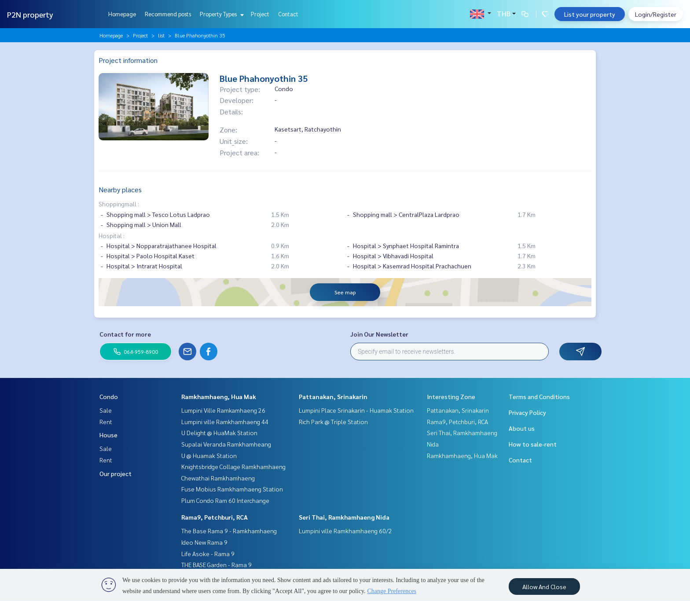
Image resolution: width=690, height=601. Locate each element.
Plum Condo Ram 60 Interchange (225, 500)
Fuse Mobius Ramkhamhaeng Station (232, 489)
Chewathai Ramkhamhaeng (218, 478)
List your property (589, 14)
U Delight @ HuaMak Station (219, 432)
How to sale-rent (533, 444)
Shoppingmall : (119, 204)
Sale (105, 410)
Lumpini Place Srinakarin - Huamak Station (356, 410)
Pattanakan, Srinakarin (333, 396)
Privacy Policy (527, 412)
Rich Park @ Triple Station (333, 421)
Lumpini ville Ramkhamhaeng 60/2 (345, 531)
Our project (115, 473)
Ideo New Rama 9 (204, 542)
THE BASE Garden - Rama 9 (216, 564)
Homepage (122, 14)
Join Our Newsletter (379, 334)
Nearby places (120, 189)
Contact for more (125, 334)
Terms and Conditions (539, 396)
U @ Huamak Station (209, 455)
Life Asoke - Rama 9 (208, 553)
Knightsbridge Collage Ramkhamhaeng (233, 466)
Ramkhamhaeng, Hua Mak (218, 396)
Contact (288, 14)
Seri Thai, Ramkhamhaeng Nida (344, 517)
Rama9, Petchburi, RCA (214, 517)
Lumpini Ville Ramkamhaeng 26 (223, 410)
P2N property (30, 14)
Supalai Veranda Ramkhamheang (226, 444)
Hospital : (112, 235)
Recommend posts (168, 14)
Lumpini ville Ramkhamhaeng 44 (224, 421)
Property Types (221, 14)
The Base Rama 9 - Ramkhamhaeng (229, 531)
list (161, 35)
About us (522, 428)
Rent (105, 421)
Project (260, 14)
